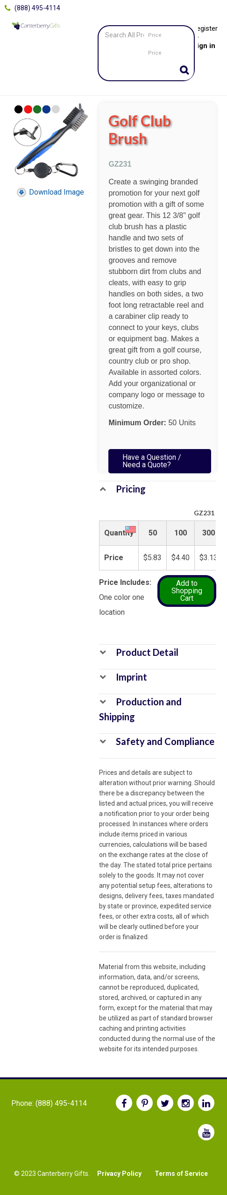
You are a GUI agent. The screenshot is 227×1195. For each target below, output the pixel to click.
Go (184, 71)
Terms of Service (181, 1173)
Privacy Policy (119, 1173)
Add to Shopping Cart (186, 591)
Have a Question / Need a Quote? (151, 461)
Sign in (203, 46)
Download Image (50, 192)
